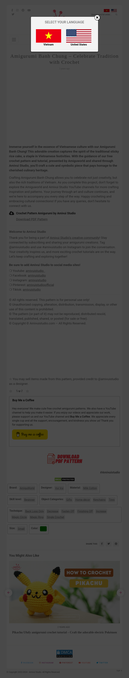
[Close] (97, 17)
